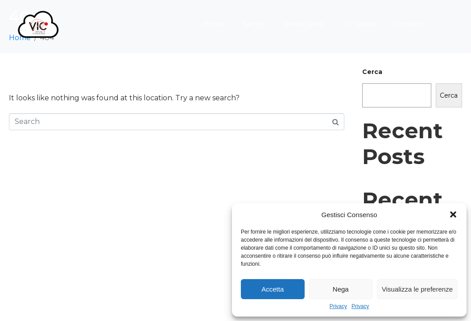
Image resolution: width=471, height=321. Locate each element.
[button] (453, 214)
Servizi (254, 24)
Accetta (272, 289)
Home (214, 24)
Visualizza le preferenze (417, 289)
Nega (341, 289)
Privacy (338, 306)
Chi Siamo (359, 24)
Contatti (408, 24)
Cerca (372, 72)
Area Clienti (303, 24)
